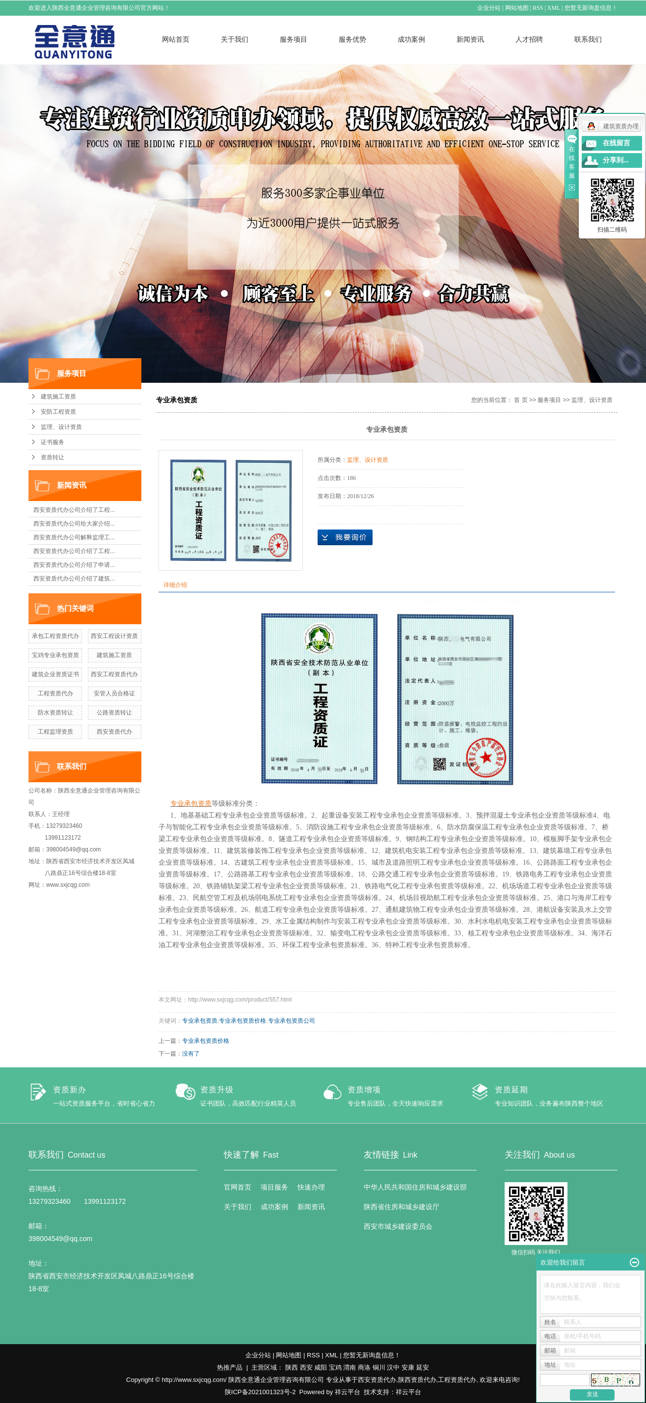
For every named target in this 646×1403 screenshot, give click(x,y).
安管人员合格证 (114, 693)
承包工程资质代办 (55, 636)
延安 (422, 1367)
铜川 (379, 1367)
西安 (306, 1367)
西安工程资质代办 (114, 674)
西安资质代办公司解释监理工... (74, 537)
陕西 (291, 1367)
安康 (408, 1367)
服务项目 (293, 39)
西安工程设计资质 (114, 636)
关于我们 (234, 39)
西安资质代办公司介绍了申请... (74, 564)
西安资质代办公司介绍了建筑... (74, 578)
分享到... (616, 160)
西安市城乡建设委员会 (398, 1226)
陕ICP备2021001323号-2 (260, 1392)
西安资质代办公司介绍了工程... (74, 509)
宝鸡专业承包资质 (55, 655)
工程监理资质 (55, 731)
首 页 (520, 400)
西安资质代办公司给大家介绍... (74, 523)
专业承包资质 (199, 1020)
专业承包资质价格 (242, 1020)
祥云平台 (347, 1392)
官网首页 (237, 1187)
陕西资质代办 (417, 1379)
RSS (538, 7)
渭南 (349, 1367)
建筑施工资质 (58, 396)
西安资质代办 (114, 731)
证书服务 (52, 442)
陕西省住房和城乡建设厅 (401, 1207)
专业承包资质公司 (291, 1020)
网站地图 (517, 7)
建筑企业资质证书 (55, 674)
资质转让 (52, 457)
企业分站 (489, 7)
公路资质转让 (114, 712)
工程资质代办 (55, 693)
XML (553, 7)
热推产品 (229, 1367)
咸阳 (320, 1367)
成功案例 (411, 39)
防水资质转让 (55, 712)
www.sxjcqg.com (68, 884)
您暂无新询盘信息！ (591, 7)
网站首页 (175, 39)
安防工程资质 (58, 411)
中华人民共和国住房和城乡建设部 (415, 1187)
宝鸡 (335, 1367)
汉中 (393, 1367)
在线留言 (616, 143)
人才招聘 (529, 39)
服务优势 (352, 39)
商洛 (364, 1367)
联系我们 (588, 39)
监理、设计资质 (61, 427)
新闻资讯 (470, 39)
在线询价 (345, 537)
